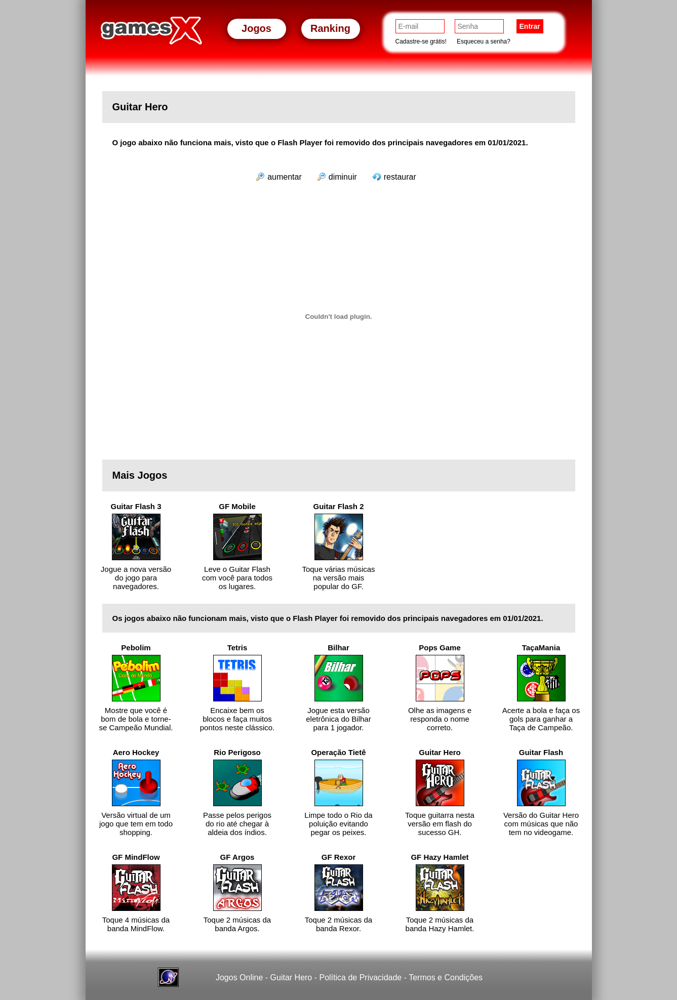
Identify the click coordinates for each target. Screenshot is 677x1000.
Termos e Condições (446, 977)
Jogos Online (239, 977)
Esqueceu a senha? (483, 41)
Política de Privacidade (360, 977)
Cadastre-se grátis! (421, 41)
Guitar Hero (291, 977)
